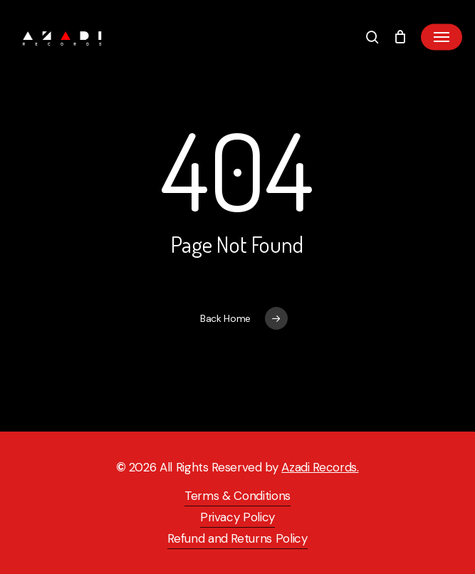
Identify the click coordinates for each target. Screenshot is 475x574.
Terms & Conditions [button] (237, 495)
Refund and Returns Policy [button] (237, 538)
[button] (441, 37)
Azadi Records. (319, 467)
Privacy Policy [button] (237, 517)
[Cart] (400, 37)
